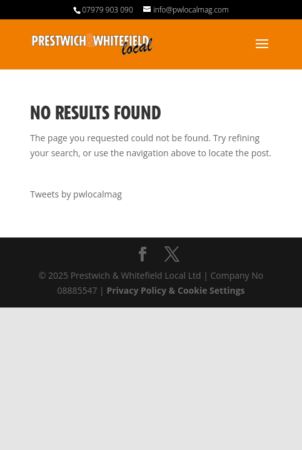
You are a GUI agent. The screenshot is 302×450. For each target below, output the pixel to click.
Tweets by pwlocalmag (76, 194)
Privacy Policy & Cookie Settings (175, 290)
